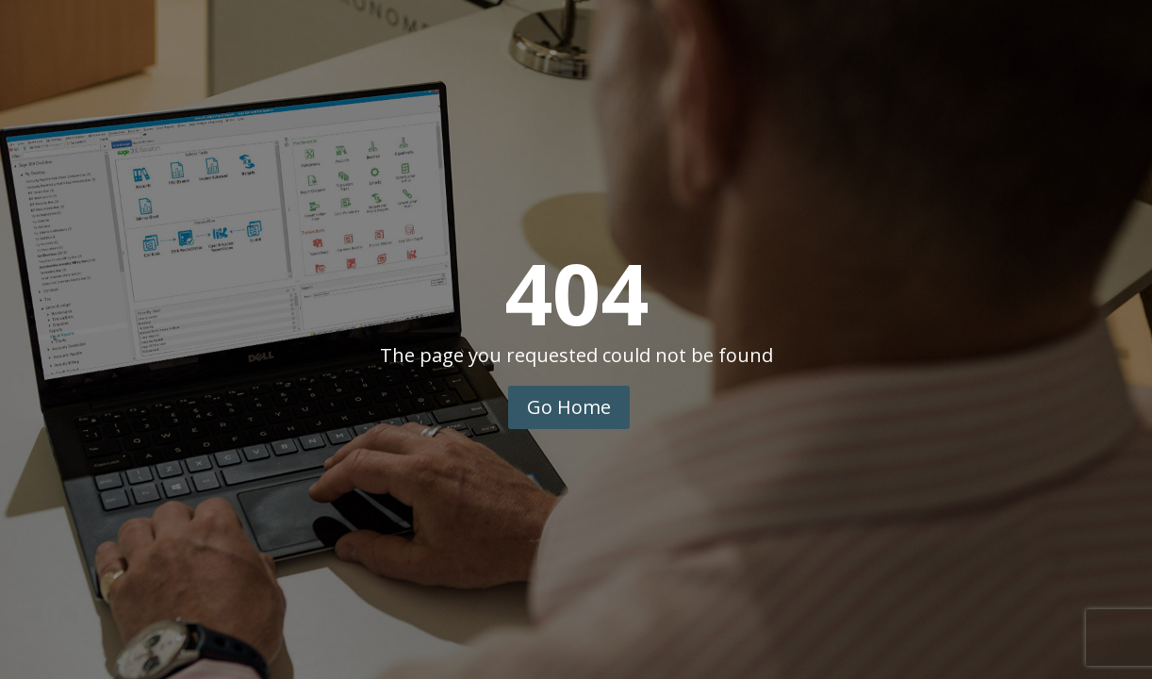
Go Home (569, 407)
